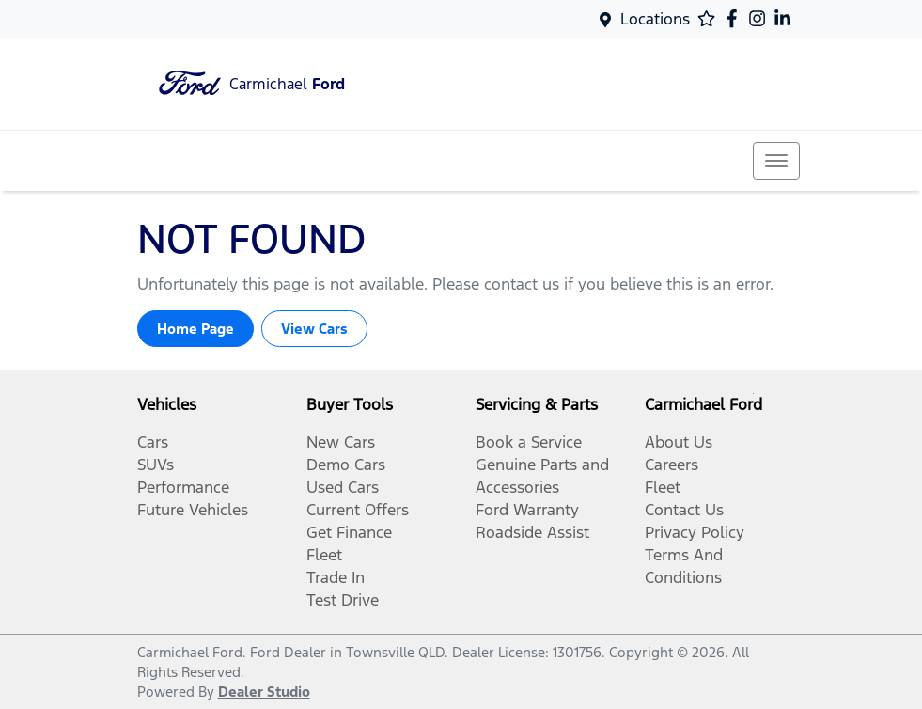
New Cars (340, 442)
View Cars (314, 329)
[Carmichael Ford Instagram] (761, 18)
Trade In (335, 577)
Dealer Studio (264, 692)
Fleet (324, 554)
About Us (678, 442)
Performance (183, 487)
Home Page (195, 329)
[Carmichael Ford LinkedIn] (786, 18)
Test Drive (342, 600)
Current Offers (357, 509)
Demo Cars (345, 464)
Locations (655, 18)
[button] (776, 161)
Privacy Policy (694, 532)
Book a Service (529, 442)
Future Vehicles (192, 509)
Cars (152, 442)
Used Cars (342, 487)
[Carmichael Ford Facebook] (735, 18)
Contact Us (684, 509)
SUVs (155, 464)
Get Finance (349, 532)
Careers (671, 464)
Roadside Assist (532, 532)
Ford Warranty (527, 509)
